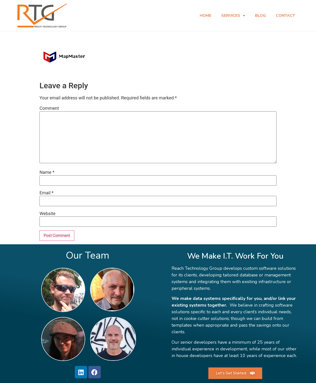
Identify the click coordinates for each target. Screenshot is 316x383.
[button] (235, 373)
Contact (285, 15)
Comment (49, 108)
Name (47, 172)
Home (205, 15)
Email (47, 192)
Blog (260, 15)
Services (233, 15)
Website (47, 213)
